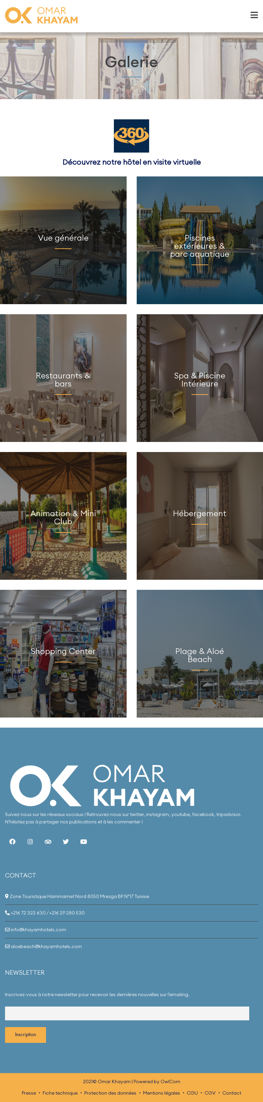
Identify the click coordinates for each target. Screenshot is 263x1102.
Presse (29, 1093)
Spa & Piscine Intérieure (199, 379)
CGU (192, 1093)
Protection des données (110, 1093)
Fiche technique (60, 1093)
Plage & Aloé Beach (199, 655)
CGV (210, 1093)
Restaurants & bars (63, 379)
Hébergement (199, 513)
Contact (231, 1093)
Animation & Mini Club (63, 517)
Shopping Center (63, 651)
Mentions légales (161, 1093)
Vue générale (63, 238)
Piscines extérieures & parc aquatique (199, 246)
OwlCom (170, 1081)
